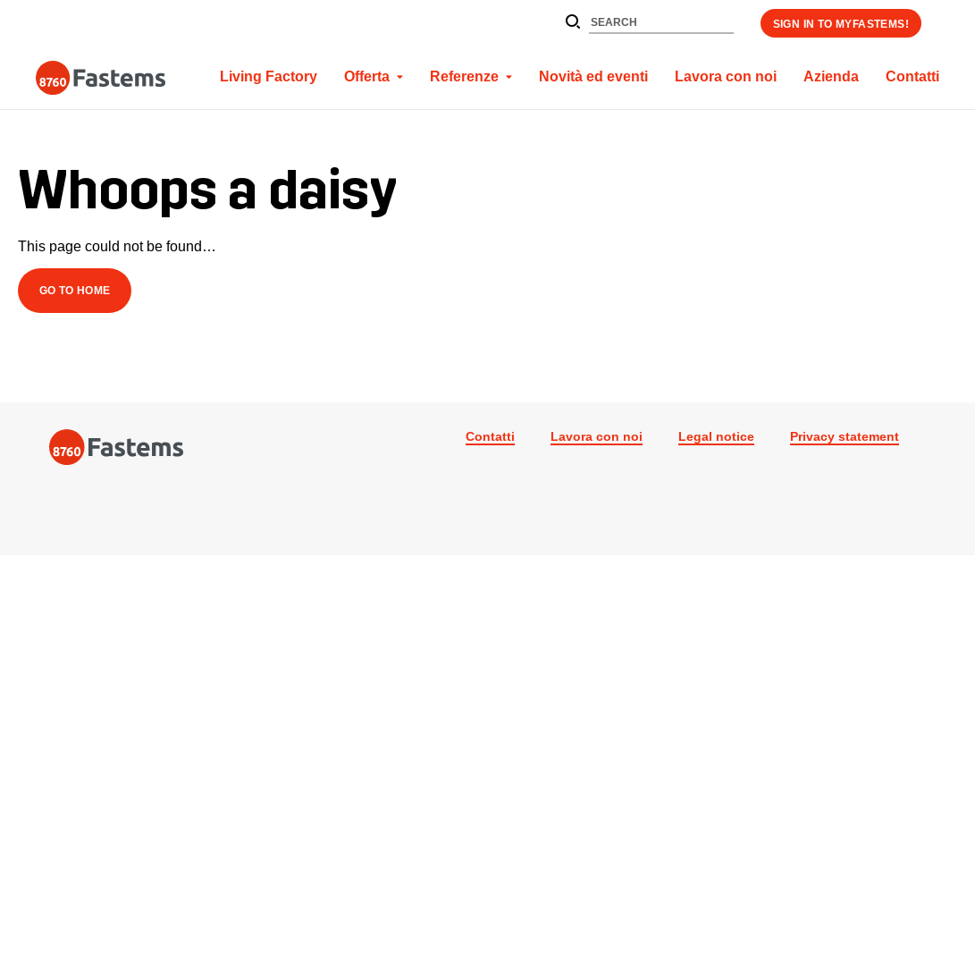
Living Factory (268, 76)
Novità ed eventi (593, 76)
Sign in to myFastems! (841, 23)
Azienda (831, 76)
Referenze (464, 76)
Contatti (912, 76)
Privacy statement (844, 436)
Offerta (367, 76)
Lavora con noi (726, 76)
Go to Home (75, 290)
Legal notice (716, 436)
